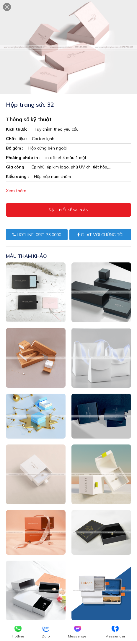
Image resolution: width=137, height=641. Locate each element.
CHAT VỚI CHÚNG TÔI (100, 234)
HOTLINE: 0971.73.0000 (36, 234)
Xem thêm (16, 190)
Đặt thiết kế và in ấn (68, 209)
